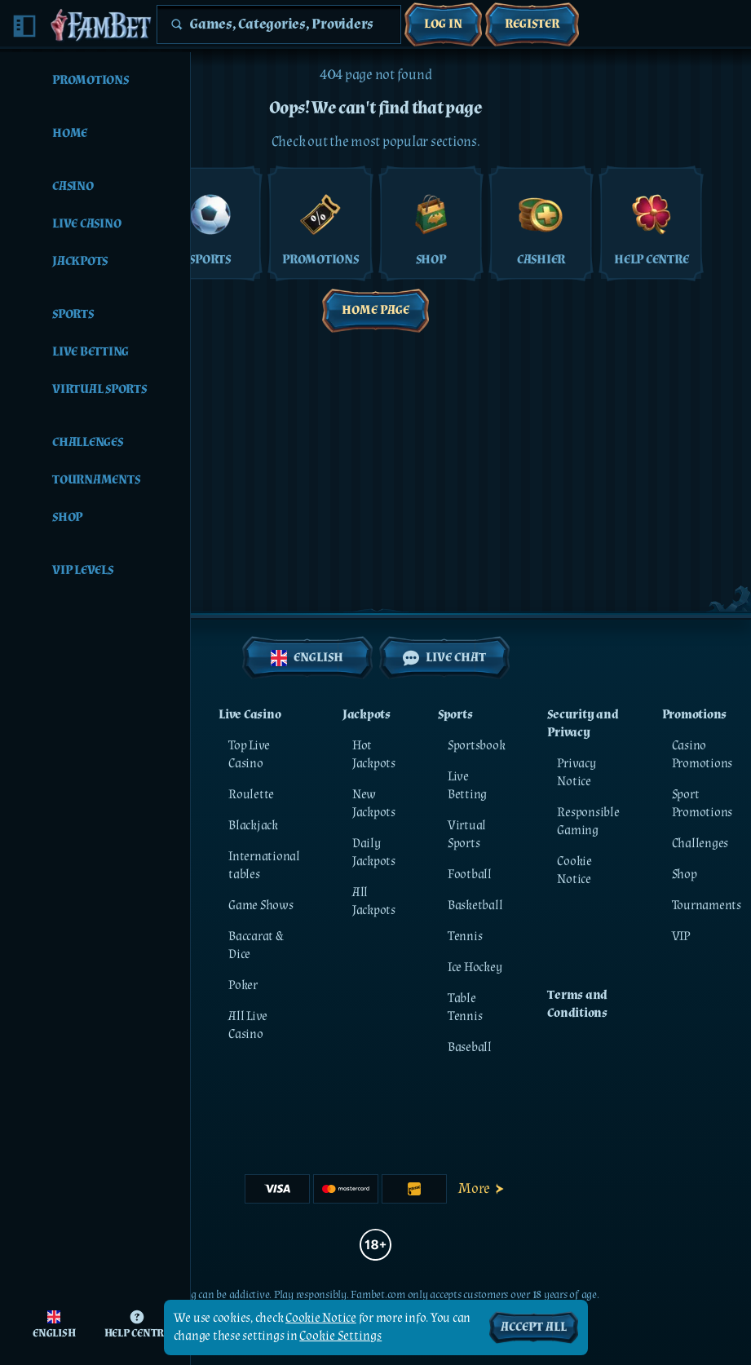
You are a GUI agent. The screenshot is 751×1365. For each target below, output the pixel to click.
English (307, 657)
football (470, 874)
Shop (684, 874)
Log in (443, 24)
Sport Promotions (702, 803)
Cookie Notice (574, 870)
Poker (243, 985)
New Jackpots (373, 803)
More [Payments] (482, 1188)
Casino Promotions (702, 754)
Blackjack (253, 825)
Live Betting (467, 785)
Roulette (251, 794)
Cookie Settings (340, 1336)
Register (532, 24)
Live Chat (444, 657)
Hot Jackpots (373, 754)
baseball (470, 1047)
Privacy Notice (576, 772)
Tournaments (706, 905)
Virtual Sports (467, 834)
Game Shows (261, 905)
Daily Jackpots (373, 852)
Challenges (700, 843)
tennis (465, 936)
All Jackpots (373, 901)
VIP (681, 936)
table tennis (465, 1007)
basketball (475, 905)
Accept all (534, 1327)
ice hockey (475, 967)
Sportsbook (477, 745)
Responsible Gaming (588, 821)
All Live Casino (247, 1025)
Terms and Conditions (577, 1004)
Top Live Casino (249, 754)
